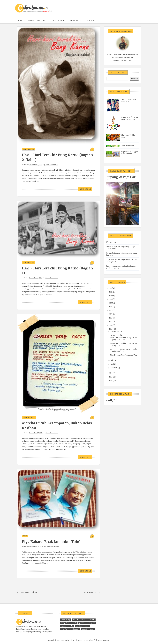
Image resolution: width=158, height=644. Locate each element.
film (86, 626)
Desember (115, 332)
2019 (110, 307)
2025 (111, 292)
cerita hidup (29, 417)
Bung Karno (28, 149)
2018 (111, 310)
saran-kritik (75, 20)
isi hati (75, 620)
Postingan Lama (89, 592)
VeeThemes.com (105, 640)
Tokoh (84, 620)
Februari (114, 368)
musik (92, 620)
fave (25, 536)
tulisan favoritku (37, 20)
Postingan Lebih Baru (29, 592)
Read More (85, 189)
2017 (110, 314)
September (115, 335)
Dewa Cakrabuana (51, 165)
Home (20, 20)
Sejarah (92, 623)
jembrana (82, 623)
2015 (110, 322)
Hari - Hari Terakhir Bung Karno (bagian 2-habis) (123, 339)
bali (75, 623)
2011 (110, 377)
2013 (111, 329)
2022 (111, 296)
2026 (111, 288)
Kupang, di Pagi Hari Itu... (121, 178)
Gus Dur (64, 629)
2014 (111, 325)
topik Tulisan (57, 20)
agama (63, 626)
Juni (112, 364)
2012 (111, 373)
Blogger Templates (83, 640)
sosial (84, 629)
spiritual (79, 626)
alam (91, 629)
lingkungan (75, 629)
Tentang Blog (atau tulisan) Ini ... (128, 100)
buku (71, 626)
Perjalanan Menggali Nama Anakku (129, 153)
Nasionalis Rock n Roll (69, 640)
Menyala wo (111, 242)
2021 (111, 299)
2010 (111, 381)
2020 (111, 303)
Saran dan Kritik (127, 146)
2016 (110, 318)
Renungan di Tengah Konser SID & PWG (129, 118)
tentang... (91, 20)
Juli (112, 360)
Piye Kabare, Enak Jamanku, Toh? (51, 542)
